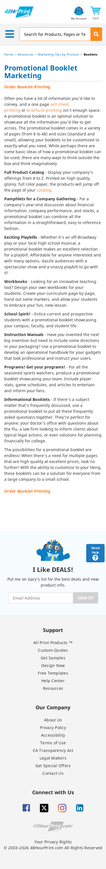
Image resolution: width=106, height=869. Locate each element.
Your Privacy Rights (53, 841)
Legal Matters (53, 758)
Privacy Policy (53, 727)
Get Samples (53, 657)
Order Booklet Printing (27, 86)
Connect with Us (53, 792)
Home (8, 54)
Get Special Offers (53, 765)
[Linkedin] (79, 808)
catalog (44, 190)
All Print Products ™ (53, 642)
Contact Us (53, 773)
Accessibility (53, 735)
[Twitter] (44, 808)
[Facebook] (26, 808)
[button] (95, 12)
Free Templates (53, 673)
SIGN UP (85, 597)
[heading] (53, 72)
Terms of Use (53, 742)
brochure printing (44, 110)
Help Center (53, 680)
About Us (53, 720)
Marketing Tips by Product (58, 54)
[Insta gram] (62, 808)
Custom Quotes (53, 650)
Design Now (53, 665)
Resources (25, 54)
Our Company (53, 707)
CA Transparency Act (53, 750)
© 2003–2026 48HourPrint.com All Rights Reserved (53, 847)
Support (53, 630)
